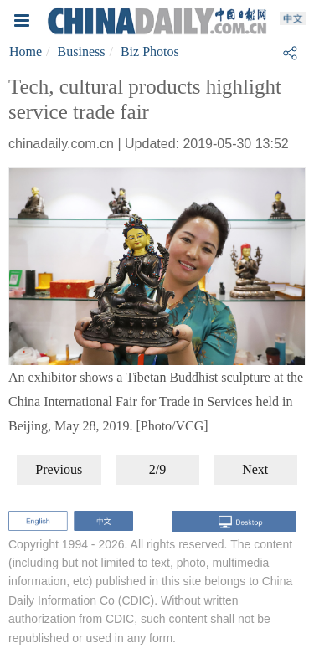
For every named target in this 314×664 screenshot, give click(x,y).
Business (82, 51)
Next (255, 469)
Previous (58, 469)
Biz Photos (150, 51)
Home (25, 51)
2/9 (157, 469)
